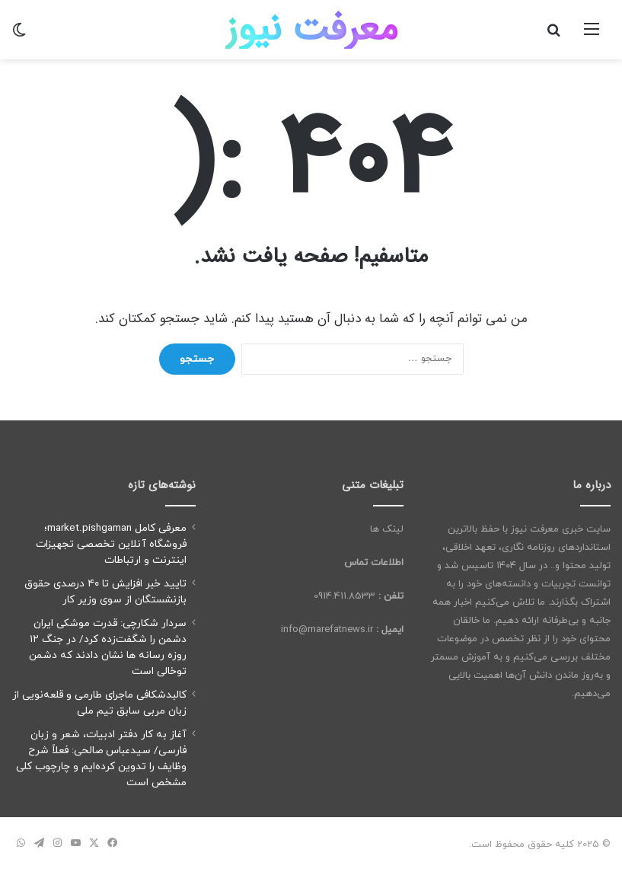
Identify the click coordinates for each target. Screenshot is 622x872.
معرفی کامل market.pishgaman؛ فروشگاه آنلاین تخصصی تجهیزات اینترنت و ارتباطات (111, 544)
